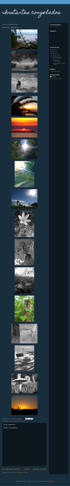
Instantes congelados (31, 13)
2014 (53, 49)
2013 (53, 52)
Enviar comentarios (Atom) (20, 472)
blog (10, 421)
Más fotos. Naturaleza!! (57, 60)
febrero (55, 56)
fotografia (16, 421)
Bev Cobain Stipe (53, 26)
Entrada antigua (39, 469)
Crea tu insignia (61, 26)
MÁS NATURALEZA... (58, 57)
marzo (55, 53)
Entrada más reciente (11, 469)
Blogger (51, 481)
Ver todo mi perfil (55, 78)
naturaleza (24, 421)
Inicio (26, 469)
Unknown (54, 76)
